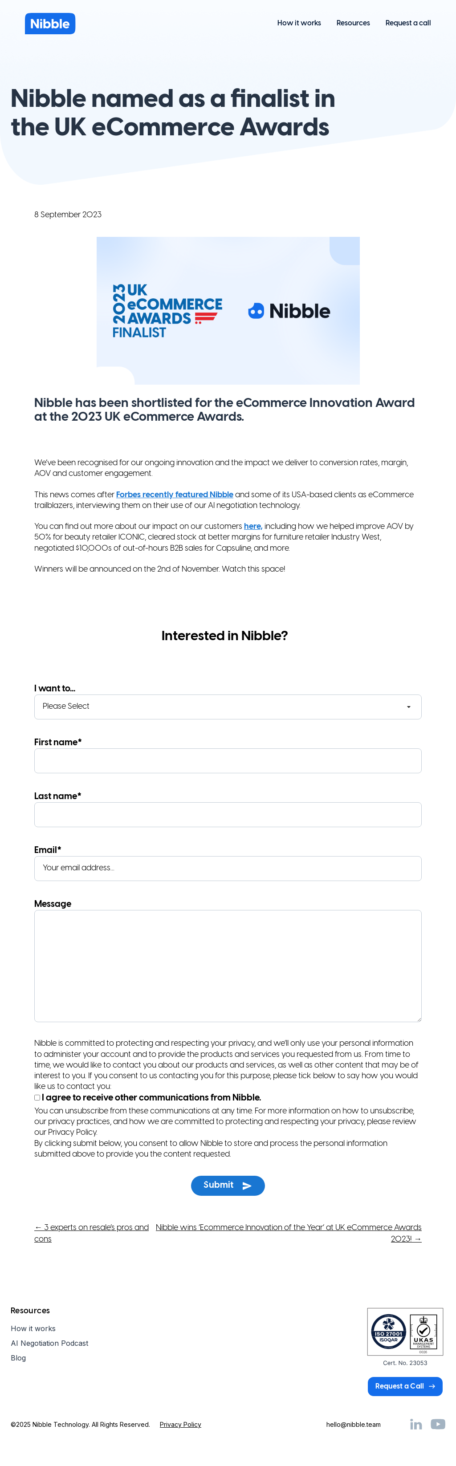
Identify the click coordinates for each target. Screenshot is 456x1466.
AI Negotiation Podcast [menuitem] (49, 1343)
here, (253, 527)
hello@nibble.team (353, 1424)
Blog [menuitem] (18, 1357)
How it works (299, 23)
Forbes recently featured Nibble (174, 495)
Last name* (228, 809)
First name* (228, 755)
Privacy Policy (180, 1424)
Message (228, 962)
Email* (228, 863)
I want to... (228, 701)
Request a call (408, 23)
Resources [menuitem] (30, 1311)
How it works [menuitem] (33, 1328)
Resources (353, 23)
